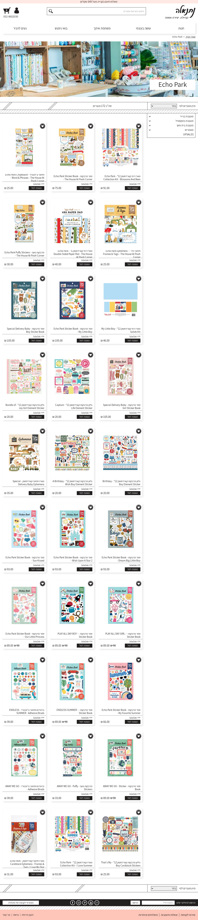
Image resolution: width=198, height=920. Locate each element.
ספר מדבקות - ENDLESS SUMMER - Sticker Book (74, 711)
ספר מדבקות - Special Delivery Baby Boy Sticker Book (25, 330)
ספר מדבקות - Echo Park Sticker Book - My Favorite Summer (121, 711)
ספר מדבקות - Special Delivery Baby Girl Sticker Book (121, 406)
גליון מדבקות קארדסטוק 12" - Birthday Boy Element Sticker (121, 483)
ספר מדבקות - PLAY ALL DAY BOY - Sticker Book (75, 635)
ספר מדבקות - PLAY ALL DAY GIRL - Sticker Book (122, 635)
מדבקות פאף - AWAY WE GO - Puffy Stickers (74, 788)
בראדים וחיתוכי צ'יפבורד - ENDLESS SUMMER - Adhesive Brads (26, 711)
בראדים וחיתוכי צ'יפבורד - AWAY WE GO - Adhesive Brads (24, 788)
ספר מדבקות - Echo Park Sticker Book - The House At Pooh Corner (73, 178)
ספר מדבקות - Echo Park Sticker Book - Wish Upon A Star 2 (73, 559)
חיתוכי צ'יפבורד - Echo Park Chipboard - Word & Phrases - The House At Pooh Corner (24, 177)
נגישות (16, 914)
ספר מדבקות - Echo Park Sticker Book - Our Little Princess (25, 635)
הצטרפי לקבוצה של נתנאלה (21, 902)
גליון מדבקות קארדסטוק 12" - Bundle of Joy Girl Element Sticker (25, 406)
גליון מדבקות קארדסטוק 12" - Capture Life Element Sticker (73, 406)
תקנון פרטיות (27, 914)
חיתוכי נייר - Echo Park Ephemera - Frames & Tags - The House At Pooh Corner (121, 254)
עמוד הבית (190, 36)
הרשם (135, 902)
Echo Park (133, 184)
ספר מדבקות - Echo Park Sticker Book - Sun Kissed (25, 559)
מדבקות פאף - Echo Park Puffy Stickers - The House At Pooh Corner (24, 254)
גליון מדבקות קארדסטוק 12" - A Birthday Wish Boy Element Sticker (72, 483)
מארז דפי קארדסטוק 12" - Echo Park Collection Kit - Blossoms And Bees (121, 178)
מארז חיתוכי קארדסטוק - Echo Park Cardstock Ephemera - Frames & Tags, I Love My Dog (27, 864)
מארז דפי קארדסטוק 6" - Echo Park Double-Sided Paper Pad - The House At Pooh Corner (73, 254)
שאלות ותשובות (169, 915)
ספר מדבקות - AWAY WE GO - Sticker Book (121, 788)
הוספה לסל (132, 188)
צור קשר (6, 914)
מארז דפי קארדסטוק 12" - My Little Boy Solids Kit (120, 330)
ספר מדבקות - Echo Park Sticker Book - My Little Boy (73, 330)
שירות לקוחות (188, 915)
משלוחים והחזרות (148, 915)
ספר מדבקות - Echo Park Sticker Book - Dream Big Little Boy (121, 559)
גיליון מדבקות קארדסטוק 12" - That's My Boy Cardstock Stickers (120, 864)
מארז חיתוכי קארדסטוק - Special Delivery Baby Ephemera (28, 483)
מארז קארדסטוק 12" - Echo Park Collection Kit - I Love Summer (76, 864)
